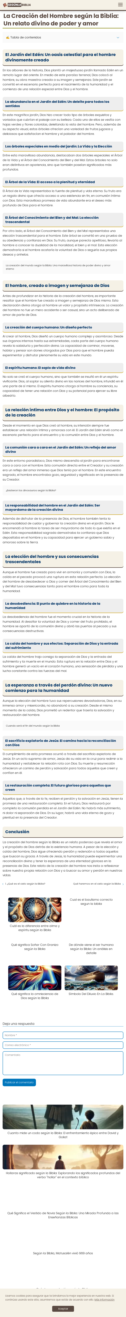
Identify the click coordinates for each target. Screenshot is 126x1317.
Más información (104, 1299)
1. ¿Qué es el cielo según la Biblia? (25, 883)
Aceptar (63, 1308)
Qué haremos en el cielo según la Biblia (97, 883)
